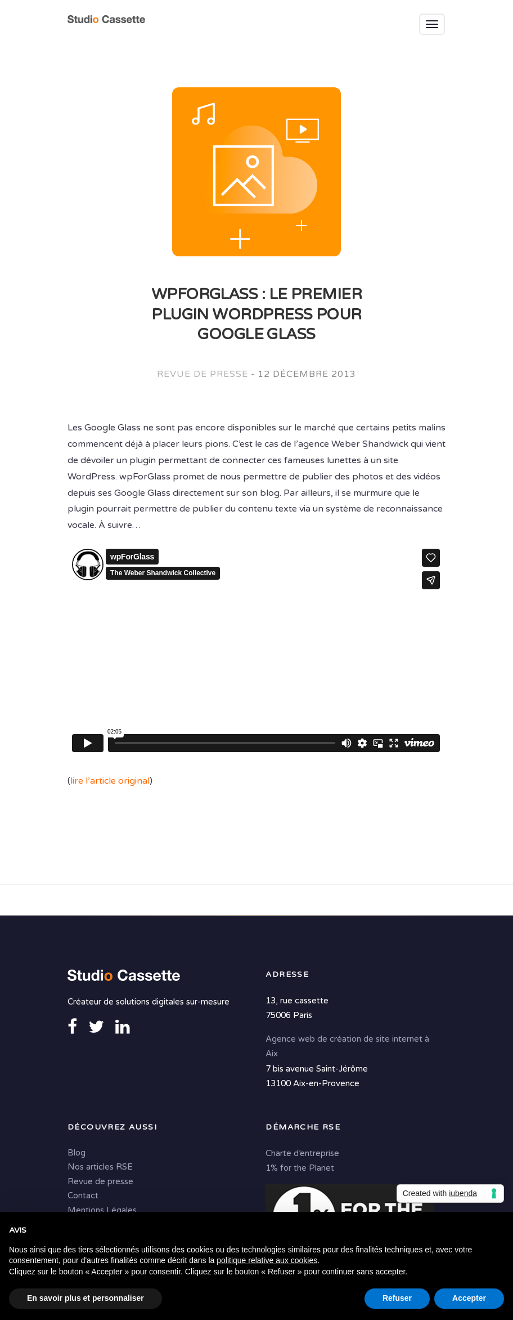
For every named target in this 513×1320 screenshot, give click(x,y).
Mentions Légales (102, 1210)
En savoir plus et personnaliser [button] (85, 1298)
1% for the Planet (300, 1168)
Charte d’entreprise (302, 1153)
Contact (83, 1195)
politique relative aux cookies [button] (267, 1260)
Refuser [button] (397, 1298)
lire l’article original (110, 780)
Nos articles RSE (100, 1167)
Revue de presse (202, 374)
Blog (77, 1153)
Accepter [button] (469, 1298)
